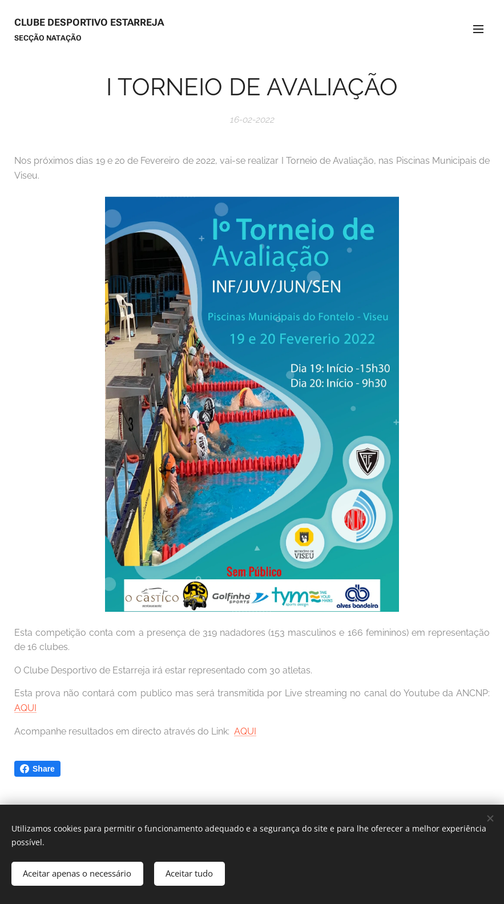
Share (37, 768)
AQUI (25, 708)
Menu (478, 29)
